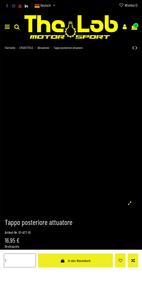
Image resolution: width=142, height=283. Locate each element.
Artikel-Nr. (11, 232)
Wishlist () (128, 5)
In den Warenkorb (75, 260)
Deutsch (45, 5)
